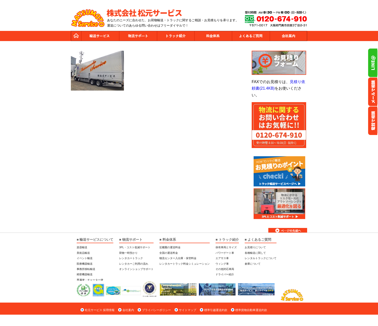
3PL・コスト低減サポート (134, 247)
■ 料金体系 (167, 239)
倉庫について (253, 263)
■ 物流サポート (130, 239)
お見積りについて (255, 247)
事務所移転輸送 (86, 269)
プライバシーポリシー (156, 310)
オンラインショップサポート (136, 269)
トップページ (76, 36)
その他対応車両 (225, 269)
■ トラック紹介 (227, 239)
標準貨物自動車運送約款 (251, 310)
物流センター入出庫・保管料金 (177, 258)
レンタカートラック (131, 258)
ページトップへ (287, 230)
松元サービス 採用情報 (100, 310)
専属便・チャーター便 (90, 279)
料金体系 (213, 36)
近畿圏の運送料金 (170, 247)
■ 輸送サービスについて (95, 239)
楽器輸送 (82, 247)
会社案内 (288, 36)
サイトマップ (187, 310)
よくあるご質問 (251, 36)
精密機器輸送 (85, 274)
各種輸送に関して (255, 252)
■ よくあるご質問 (258, 239)
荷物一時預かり (128, 252)
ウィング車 (222, 263)
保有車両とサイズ (226, 247)
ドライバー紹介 (225, 274)
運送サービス (100, 36)
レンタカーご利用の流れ (133, 263)
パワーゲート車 (225, 252)
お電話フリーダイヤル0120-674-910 (373, 120)
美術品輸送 (83, 252)
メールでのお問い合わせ (373, 91)
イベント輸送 (85, 258)
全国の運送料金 (168, 252)
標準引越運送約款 (215, 310)
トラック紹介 (175, 36)
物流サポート (138, 36)
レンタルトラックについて (261, 258)
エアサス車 (222, 258)
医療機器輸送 (85, 263)
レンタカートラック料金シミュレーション (184, 263)
